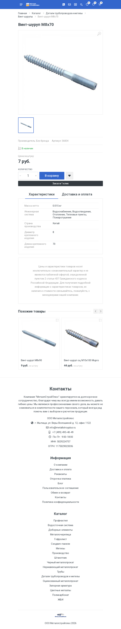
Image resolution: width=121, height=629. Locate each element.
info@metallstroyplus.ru (63, 427)
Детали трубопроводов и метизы (60, 576)
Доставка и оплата (60, 469)
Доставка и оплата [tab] (77, 194)
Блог (60, 483)
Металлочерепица (60, 534)
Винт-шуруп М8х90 (31, 360)
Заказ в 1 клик (61, 183)
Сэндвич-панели (60, 543)
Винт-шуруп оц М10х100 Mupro (81, 360)
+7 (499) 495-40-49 (62, 432)
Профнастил (60, 520)
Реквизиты (60, 474)
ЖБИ (60, 599)
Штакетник (60, 557)
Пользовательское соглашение (60, 488)
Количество (25, 169)
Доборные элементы (60, 529)
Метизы (60, 548)
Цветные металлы (60, 590)
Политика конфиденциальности (60, 501)
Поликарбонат (60, 594)
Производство (60, 553)
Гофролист (60, 539)
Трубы (60, 571)
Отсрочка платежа (60, 478)
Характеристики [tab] (42, 194)
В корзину (52, 175)
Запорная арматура (60, 585)
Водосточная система (60, 525)
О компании (60, 464)
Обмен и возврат (60, 492)
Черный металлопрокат (60, 562)
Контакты (60, 497)
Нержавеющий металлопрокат (60, 567)
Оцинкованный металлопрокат (60, 581)
